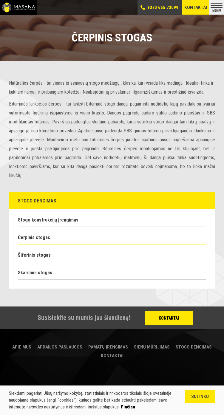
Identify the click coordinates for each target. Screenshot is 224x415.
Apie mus (21, 347)
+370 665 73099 (162, 7)
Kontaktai (195, 7)
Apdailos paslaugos (59, 347)
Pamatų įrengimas (108, 347)
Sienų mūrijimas (152, 347)
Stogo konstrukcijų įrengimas (48, 220)
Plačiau (128, 407)
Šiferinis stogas (34, 255)
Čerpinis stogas (34, 237)
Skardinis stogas (35, 272)
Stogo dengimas (194, 347)
